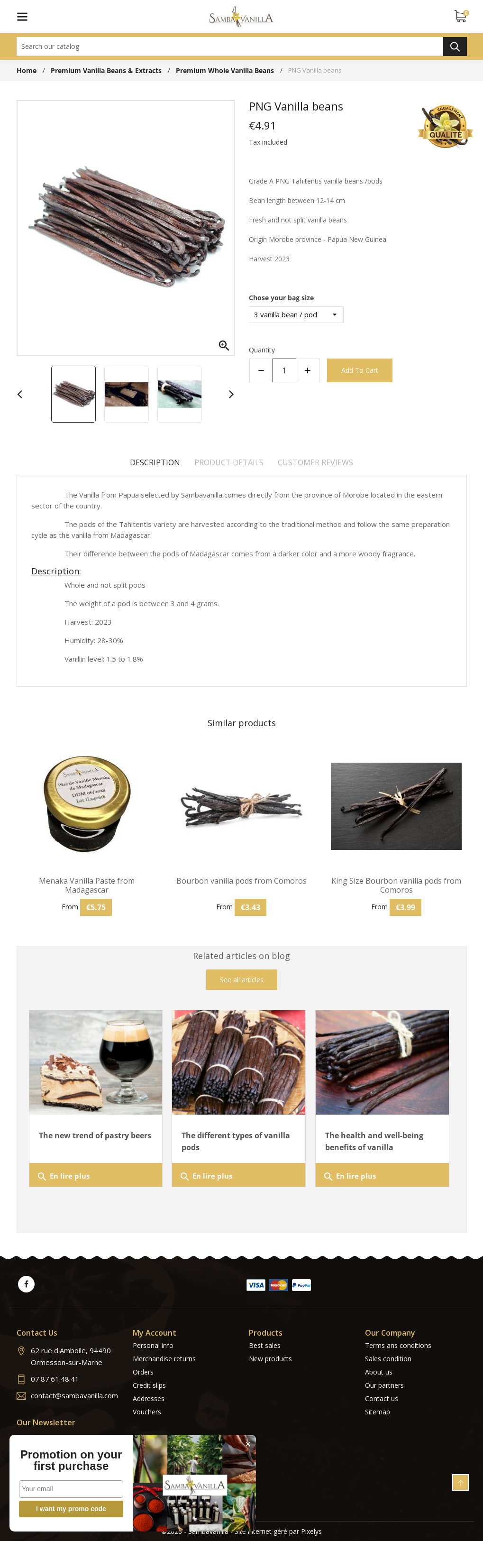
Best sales (265, 1345)
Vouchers (147, 1411)
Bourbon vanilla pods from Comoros (241, 881)
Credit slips (149, 1385)
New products (270, 1358)
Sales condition (388, 1358)
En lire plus (63, 1176)
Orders (143, 1371)
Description (155, 462)
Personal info (153, 1345)
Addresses (148, 1398)
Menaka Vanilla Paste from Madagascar (87, 886)
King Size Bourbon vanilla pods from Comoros (396, 886)
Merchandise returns (164, 1358)
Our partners (384, 1385)
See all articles (242, 979)
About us (378, 1371)
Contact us (381, 1398)
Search (455, 46)
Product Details (229, 462)
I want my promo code (71, 1509)
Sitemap (377, 1411)
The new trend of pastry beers (95, 1135)
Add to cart (359, 370)
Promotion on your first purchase (71, 1460)
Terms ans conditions (398, 1345)
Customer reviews (315, 462)
